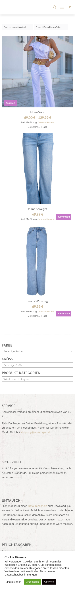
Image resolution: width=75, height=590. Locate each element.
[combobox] (37, 351)
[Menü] (62, 7)
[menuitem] (52, 7)
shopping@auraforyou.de (36, 432)
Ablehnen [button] (49, 581)
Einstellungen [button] (13, 581)
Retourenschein (37, 505)
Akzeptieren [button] (32, 581)
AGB (5, 550)
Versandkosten (46, 122)
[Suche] (52, 7)
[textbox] (37, 351)
